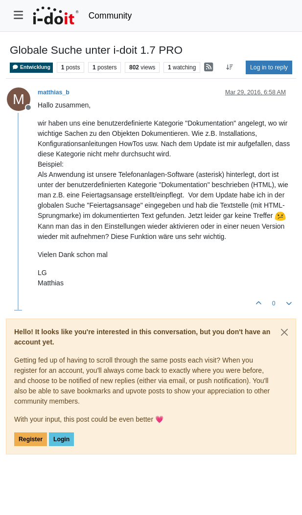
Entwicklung (31, 67)
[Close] (284, 332)
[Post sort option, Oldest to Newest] (230, 67)
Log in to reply (269, 67)
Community (110, 16)
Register (31, 439)
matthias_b (54, 92)
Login (61, 439)
